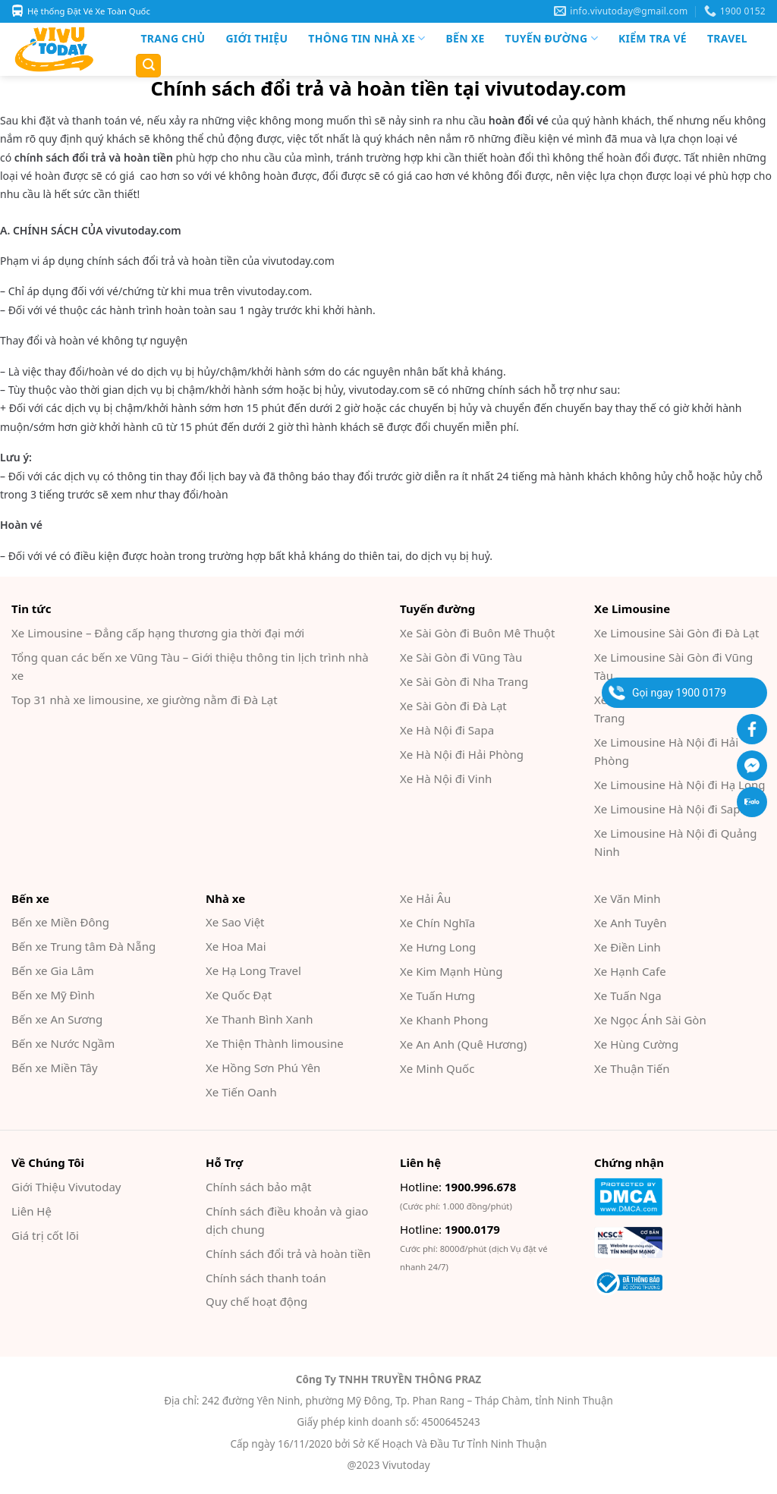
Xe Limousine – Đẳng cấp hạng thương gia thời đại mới (157, 632)
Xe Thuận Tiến (632, 1068)
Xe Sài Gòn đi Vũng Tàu (461, 657)
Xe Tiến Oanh (241, 1091)
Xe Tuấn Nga (628, 995)
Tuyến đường (551, 38)
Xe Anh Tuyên (630, 922)
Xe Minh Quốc (437, 1068)
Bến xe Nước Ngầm (63, 1043)
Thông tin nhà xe (366, 38)
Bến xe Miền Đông (60, 921)
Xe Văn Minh (627, 898)
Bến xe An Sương (56, 1019)
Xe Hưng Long (438, 947)
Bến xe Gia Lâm (52, 970)
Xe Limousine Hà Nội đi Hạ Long (680, 784)
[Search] (148, 65)
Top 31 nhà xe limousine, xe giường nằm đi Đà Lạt (144, 699)
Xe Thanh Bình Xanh (259, 1019)
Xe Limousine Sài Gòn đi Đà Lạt (677, 632)
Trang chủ (173, 38)
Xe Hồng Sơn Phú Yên (263, 1067)
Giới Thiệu (256, 38)
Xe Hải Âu (425, 898)
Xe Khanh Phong (444, 1019)
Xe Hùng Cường (636, 1044)
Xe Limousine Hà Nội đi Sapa (670, 808)
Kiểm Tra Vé (652, 38)
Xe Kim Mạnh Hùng (451, 971)
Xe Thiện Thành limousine (275, 1043)
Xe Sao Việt (235, 921)
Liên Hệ (31, 1211)
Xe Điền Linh (627, 947)
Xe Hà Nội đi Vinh (446, 778)
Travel (727, 38)
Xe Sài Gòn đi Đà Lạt (453, 705)
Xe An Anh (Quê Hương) (463, 1044)
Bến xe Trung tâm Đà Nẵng (83, 946)
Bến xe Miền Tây (54, 1067)
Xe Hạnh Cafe (630, 971)
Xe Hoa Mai (236, 946)
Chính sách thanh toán (266, 1277)
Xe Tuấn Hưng (437, 995)
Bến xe (464, 38)
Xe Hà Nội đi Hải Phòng (462, 754)
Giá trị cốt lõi (45, 1235)
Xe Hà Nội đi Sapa (447, 730)
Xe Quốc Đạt (239, 994)
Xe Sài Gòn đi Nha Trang (464, 681)
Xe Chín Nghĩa (437, 922)
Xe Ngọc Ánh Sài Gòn (650, 1019)
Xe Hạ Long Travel (253, 970)
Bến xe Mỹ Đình (53, 994)
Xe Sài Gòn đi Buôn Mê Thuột (477, 632)
